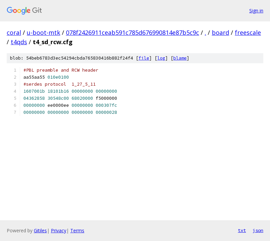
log (161, 58)
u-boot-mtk (43, 32)
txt (242, 230)
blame (180, 58)
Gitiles (40, 230)
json (258, 230)
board (220, 32)
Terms (77, 230)
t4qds (19, 42)
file (144, 58)
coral (14, 32)
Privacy (58, 230)
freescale (248, 32)
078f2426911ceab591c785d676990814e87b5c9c (132, 32)
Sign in (256, 10)
